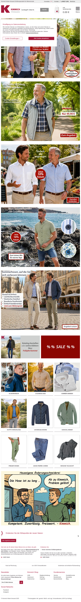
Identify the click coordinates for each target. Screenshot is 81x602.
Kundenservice (59, 587)
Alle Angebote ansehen (8, 555)
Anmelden (47, 1)
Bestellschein (57, 592)
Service (56, 590)
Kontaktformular (70, 590)
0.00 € (68, 10)
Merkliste (72, 1)
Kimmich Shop (32, 587)
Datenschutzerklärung (32, 33)
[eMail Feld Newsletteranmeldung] (10, 597)
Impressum (30, 592)
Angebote (42, 594)
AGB (28, 590)
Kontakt (56, 1)
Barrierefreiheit (58, 594)
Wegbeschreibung (45, 590)
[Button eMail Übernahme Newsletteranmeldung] (21, 597)
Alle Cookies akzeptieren (41, 38)
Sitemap (42, 592)
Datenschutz (30, 594)
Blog (67, 594)
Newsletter (5, 587)
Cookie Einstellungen (12, 38)
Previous (2, 543)
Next (78, 543)
